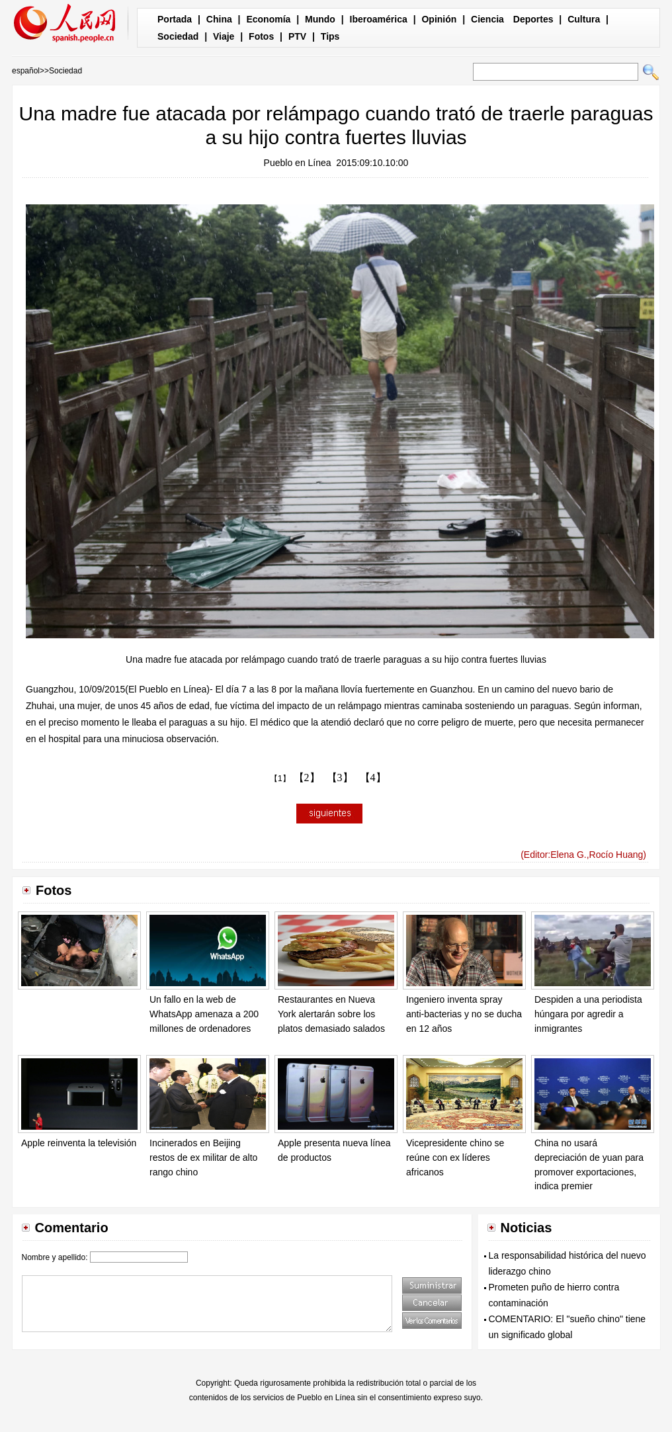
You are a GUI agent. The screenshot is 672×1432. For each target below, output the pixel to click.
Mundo (320, 19)
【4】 (373, 777)
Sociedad (177, 36)
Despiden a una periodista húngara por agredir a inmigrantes (588, 1013)
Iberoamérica (378, 19)
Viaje (223, 36)
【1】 (280, 778)
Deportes (533, 19)
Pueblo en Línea (297, 162)
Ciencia (487, 19)
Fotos (261, 36)
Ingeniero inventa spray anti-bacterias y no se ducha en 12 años (464, 1013)
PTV (297, 36)
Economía (268, 19)
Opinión (438, 19)
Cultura (583, 19)
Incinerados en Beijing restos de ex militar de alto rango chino (203, 1157)
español (26, 70)
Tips (330, 36)
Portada (174, 19)
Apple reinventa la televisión (78, 1143)
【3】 (340, 777)
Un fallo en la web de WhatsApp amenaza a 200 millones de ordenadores (204, 1013)
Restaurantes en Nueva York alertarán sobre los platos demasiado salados (331, 1013)
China (219, 19)
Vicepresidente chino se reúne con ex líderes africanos (455, 1157)
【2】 (307, 777)
